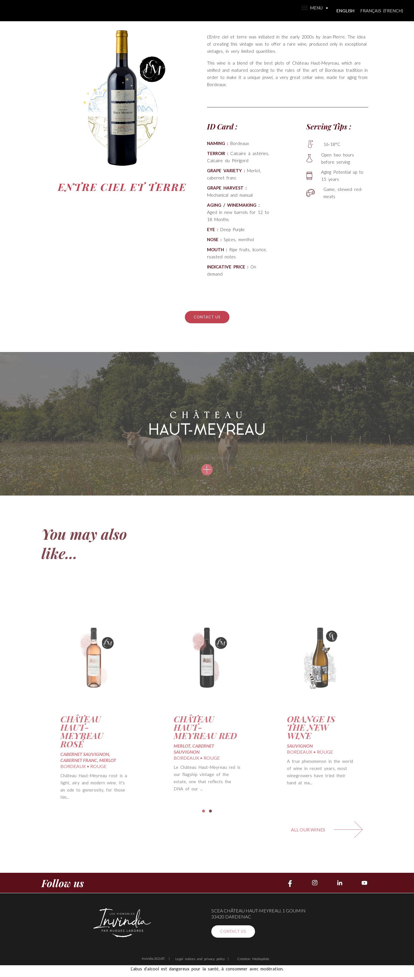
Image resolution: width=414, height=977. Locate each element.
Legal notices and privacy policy (200, 959)
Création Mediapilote (253, 959)
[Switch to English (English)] (345, 11)
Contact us (207, 317)
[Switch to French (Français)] (381, 11)
